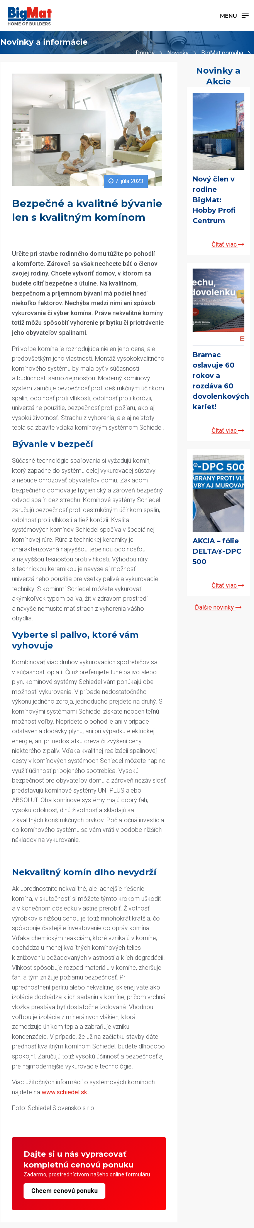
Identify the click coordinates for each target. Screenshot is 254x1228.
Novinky (178, 53)
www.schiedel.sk (64, 1092)
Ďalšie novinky (218, 607)
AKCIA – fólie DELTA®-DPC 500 (217, 551)
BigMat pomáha (222, 53)
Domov (145, 53)
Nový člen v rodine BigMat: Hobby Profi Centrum (214, 200)
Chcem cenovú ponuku (64, 1190)
